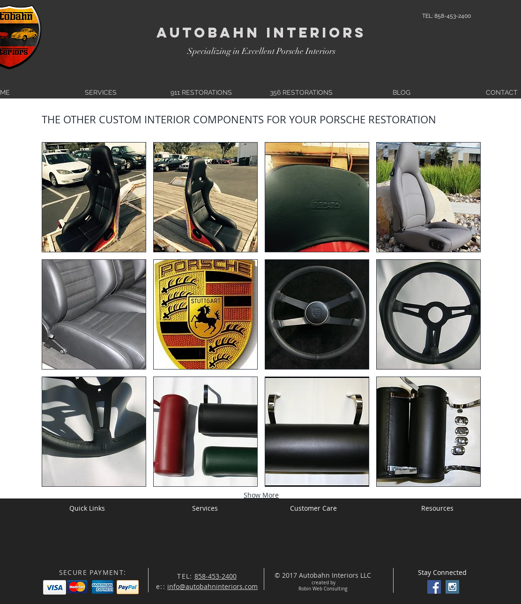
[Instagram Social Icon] (452, 587)
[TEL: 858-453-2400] (446, 16)
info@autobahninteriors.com (212, 586)
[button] (94, 197)
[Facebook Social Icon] (434, 587)
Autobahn (208, 32)
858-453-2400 (215, 576)
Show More (261, 495)
